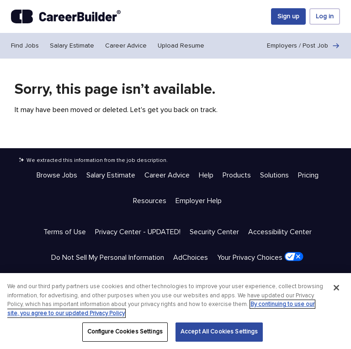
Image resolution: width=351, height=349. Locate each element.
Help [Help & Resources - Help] (206, 175)
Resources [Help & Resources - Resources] (149, 200)
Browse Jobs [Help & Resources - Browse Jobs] (57, 175)
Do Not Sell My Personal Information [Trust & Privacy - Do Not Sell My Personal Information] (107, 257)
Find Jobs (25, 45)
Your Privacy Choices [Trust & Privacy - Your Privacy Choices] (260, 257)
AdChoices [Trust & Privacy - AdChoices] (190, 257)
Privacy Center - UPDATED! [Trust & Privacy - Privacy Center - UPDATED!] (138, 231)
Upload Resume (181, 45)
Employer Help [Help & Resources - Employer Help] (199, 200)
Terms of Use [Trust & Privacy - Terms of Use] (64, 231)
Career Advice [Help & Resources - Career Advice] (167, 175)
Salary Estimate (72, 45)
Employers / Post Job (303, 46)
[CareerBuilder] (66, 16)
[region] (175, 311)
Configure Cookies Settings (125, 331)
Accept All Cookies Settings (219, 331)
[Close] (336, 288)
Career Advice (126, 45)
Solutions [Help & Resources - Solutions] (274, 175)
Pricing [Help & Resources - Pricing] (308, 175)
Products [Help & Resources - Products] (237, 175)
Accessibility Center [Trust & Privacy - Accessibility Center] (280, 231)
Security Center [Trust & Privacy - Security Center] (214, 231)
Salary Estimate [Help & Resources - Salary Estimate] (110, 175)
